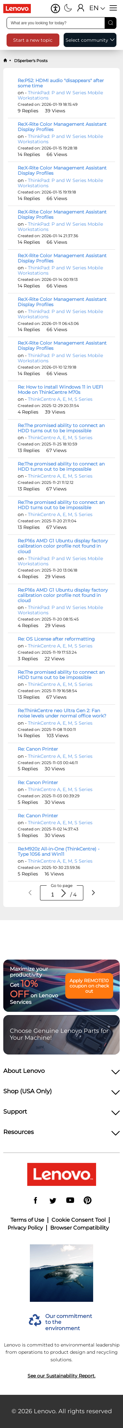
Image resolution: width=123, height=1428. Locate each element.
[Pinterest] (88, 1201)
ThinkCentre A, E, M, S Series (60, 399)
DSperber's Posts (30, 60)
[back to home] (5, 60)
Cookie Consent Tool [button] (78, 1220)
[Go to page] (63, 893)
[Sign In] (81, 8)
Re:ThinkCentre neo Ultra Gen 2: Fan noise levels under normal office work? (62, 713)
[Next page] (93, 892)
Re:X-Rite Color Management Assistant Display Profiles (62, 127)
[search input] (61, 23)
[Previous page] (30, 892)
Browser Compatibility (79, 1228)
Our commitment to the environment (68, 1322)
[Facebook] (35, 1201)
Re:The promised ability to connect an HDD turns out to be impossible (61, 428)
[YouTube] (70, 1201)
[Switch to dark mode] (68, 8)
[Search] (110, 23)
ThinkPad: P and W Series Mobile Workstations (60, 95)
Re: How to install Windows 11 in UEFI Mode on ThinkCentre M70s (60, 389)
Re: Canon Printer (38, 749)
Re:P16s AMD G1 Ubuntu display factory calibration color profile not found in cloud (63, 546)
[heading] (61, 1073)
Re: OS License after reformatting (56, 639)
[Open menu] (113, 8)
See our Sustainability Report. (61, 1376)
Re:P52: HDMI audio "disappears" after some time (61, 83)
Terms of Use (27, 1220)
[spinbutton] (52, 895)
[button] (55, 8)
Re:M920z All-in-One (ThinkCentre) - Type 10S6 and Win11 (58, 851)
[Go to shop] (19, 8)
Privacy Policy (25, 1228)
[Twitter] (53, 1201)
